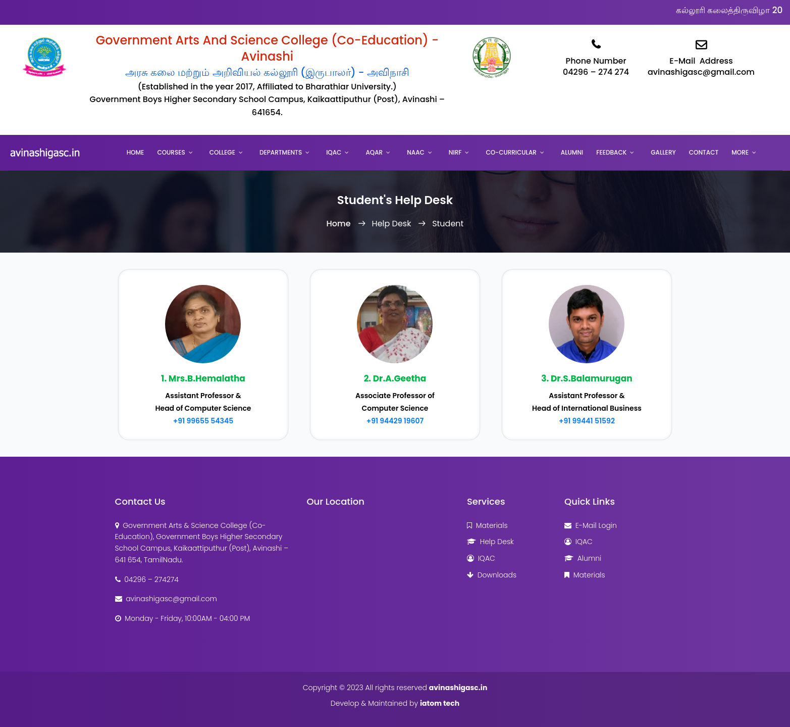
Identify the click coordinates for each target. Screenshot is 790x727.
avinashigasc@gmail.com (166, 599)
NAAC (416, 152)
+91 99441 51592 (587, 421)
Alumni (572, 152)
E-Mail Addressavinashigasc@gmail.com (701, 55)
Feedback (611, 152)
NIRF (455, 152)
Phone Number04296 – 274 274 (596, 55)
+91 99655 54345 (203, 421)
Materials (487, 525)
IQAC (333, 152)
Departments (280, 152)
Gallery (663, 152)
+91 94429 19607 (395, 421)
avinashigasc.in (458, 688)
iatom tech (439, 703)
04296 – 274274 (147, 579)
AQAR (374, 152)
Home (135, 152)
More (740, 152)
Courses (171, 152)
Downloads (491, 575)
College (222, 152)
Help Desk (490, 542)
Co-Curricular (511, 152)
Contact (704, 152)
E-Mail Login (590, 525)
